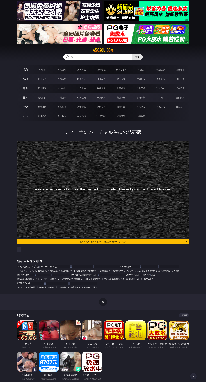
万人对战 (81, 69)
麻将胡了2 (121, 69)
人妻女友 (81, 106)
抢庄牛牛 (180, 69)
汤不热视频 (101, 116)
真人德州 (62, 69)
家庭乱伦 (62, 106)
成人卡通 (81, 88)
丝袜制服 (141, 78)
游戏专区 (101, 69)
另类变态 (180, 88)
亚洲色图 (62, 97)
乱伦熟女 (160, 88)
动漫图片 (101, 97)
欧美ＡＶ (81, 78)
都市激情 (42, 106)
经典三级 (141, 88)
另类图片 (180, 97)
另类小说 (141, 106)
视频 (25, 79)
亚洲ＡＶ (42, 78)
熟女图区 (160, 97)
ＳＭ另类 (180, 78)
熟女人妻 (121, 78)
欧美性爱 (101, 88)
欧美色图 (81, 97)
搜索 (137, 57)
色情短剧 (141, 116)
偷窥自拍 (42, 97)
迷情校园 (121, 106)
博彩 (25, 69)
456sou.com (103, 50)
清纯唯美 (141, 97)
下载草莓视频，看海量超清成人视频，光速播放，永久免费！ (133, 241)
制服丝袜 (121, 88)
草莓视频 (81, 116)
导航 (25, 116)
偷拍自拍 (62, 88)
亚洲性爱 (42, 88)
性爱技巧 (180, 106)
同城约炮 (42, 116)
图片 (25, 97)
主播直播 (160, 78)
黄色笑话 (160, 106)
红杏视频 (121, 116)
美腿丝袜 (121, 97)
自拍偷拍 (62, 78)
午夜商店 (62, 116)
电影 (25, 88)
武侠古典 (101, 106)
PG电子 (41, 69)
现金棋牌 (160, 69)
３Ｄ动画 (101, 78)
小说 (25, 106)
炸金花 (141, 69)
